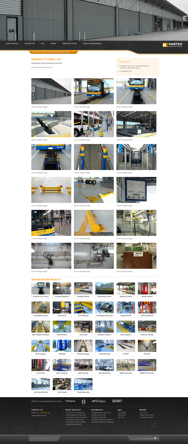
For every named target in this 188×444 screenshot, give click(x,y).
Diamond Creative (148, 438)
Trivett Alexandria (83, 392)
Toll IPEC (126, 354)
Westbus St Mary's (104, 335)
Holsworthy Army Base (104, 316)
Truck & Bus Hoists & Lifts (75, 420)
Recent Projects (47, 52)
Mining (53, 43)
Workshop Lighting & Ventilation (103, 422)
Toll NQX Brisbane (83, 354)
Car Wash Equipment (99, 417)
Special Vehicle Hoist (147, 415)
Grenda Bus (62, 316)
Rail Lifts (121, 417)
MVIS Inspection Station (40, 335)
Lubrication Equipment (73, 424)
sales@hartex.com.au (39, 415)
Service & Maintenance (92, 43)
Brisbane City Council (40, 296)
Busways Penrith (83, 296)
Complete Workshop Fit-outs (101, 413)
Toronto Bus (40, 373)
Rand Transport (61, 373)
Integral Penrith (125, 316)
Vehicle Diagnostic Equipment (76, 415)
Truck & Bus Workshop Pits (75, 413)
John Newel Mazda (41, 392)
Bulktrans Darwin (126, 296)
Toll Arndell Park (104, 354)
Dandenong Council (104, 296)
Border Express (147, 296)
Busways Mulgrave (62, 296)
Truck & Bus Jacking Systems (76, 422)
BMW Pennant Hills (147, 373)
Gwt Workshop (83, 316)
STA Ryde (61, 354)
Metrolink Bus (62, 335)
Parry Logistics (126, 335)
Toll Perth (147, 354)
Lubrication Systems (147, 417)
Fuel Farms (144, 413)
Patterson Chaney (147, 335)
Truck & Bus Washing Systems (76, 417)
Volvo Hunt (83, 335)
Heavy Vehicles (12, 43)
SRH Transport (41, 354)
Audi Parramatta (104, 373)
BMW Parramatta (126, 373)
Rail (42, 43)
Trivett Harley (62, 392)
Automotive (30, 43)
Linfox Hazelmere (147, 316)
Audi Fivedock (83, 373)
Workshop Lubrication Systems (102, 420)
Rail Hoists (122, 415)
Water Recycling (70, 43)
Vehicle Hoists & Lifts (99, 415)
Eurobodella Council (41, 316)
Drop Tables (122, 413)
